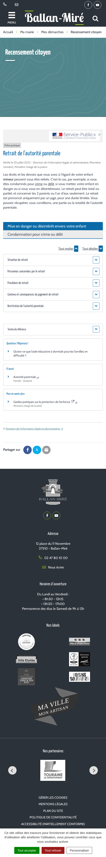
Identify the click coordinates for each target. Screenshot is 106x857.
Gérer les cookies (53, 798)
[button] (53, 260)
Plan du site (53, 811)
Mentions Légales (53, 804)
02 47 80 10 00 (53, 558)
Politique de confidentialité (53, 817)
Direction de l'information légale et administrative (33, 428)
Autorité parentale (24, 377)
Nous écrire (53, 567)
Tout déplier (92, 249)
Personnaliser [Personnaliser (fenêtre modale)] (79, 850)
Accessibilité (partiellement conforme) (53, 824)
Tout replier (68, 249)
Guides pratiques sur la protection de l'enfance (43, 402)
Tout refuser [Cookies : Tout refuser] (53, 850)
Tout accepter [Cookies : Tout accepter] (26, 850)
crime (39, 184)
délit (51, 184)
